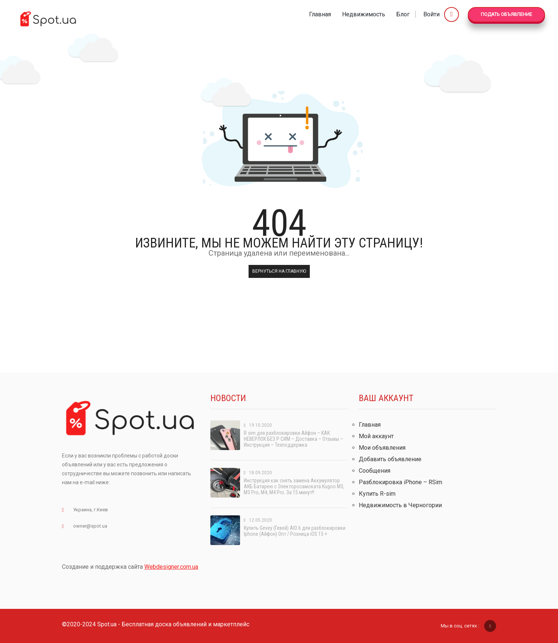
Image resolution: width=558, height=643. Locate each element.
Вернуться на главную (279, 271)
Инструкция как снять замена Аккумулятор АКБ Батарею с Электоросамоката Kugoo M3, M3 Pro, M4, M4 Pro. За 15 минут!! (294, 486)
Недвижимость (363, 14)
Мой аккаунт (376, 436)
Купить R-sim (377, 493)
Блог (403, 14)
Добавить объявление (390, 459)
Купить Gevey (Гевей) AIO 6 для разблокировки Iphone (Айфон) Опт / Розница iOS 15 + (294, 531)
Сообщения (374, 470)
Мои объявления (382, 447)
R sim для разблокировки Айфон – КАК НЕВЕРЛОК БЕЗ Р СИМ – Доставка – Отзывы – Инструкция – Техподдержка (293, 439)
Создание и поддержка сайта (130, 566)
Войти (441, 14)
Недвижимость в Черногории (400, 505)
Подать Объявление (506, 14)
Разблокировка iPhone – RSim (400, 482)
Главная (320, 14)
